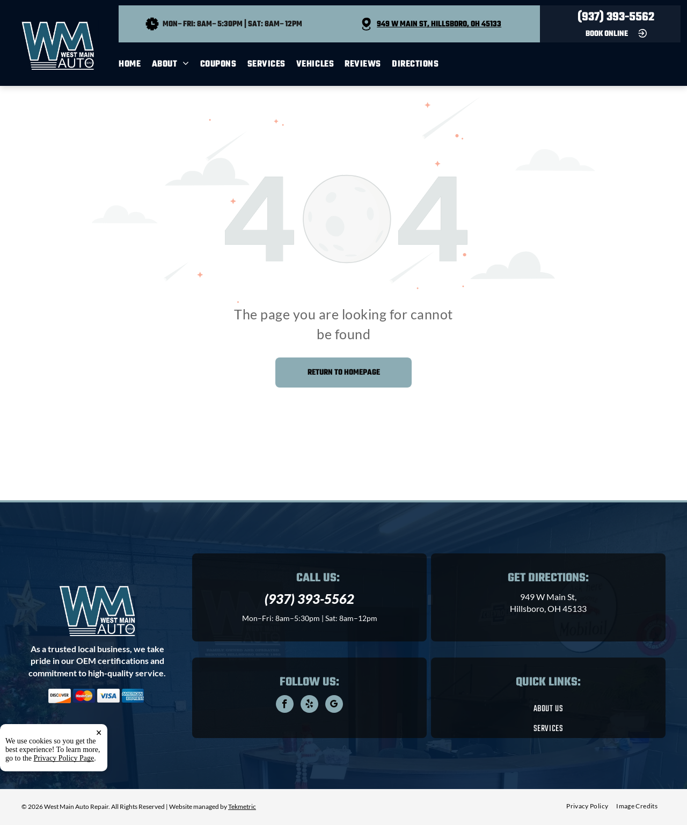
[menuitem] (135, 64)
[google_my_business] (334, 705)
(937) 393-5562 (616, 17)
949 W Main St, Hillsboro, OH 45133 (439, 24)
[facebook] (285, 705)
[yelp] (309, 705)
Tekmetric (242, 806)
